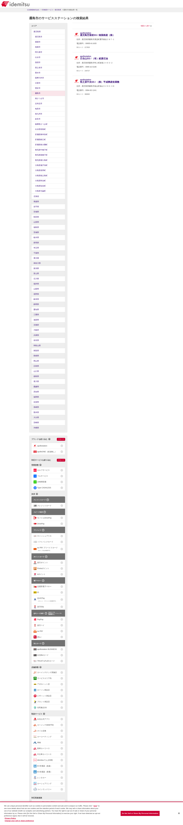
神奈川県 (37, 263)
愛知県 (36, 309)
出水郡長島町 (40, 129)
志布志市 (38, 103)
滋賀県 (36, 320)
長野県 (36, 294)
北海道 (36, 196)
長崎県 (36, 407)
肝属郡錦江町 (40, 139)
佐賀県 (36, 402)
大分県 (36, 417)
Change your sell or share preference (19, 821)
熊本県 (36, 412)
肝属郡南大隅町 (41, 145)
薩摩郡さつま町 (41, 124)
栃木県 (36, 237)
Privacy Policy (10, 818)
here (95, 806)
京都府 (36, 325)
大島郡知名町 (40, 186)
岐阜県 (36, 299)
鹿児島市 (38, 37)
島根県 (36, 356)
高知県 (36, 392)
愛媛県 (36, 387)
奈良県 (36, 340)
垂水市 (37, 73)
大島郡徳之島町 (41, 176)
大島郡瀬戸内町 (41, 165)
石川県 (36, 279)
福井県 (36, 284)
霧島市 (37, 93)
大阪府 (36, 330)
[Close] (179, 813)
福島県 (36, 227)
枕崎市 (37, 47)
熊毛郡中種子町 (41, 150)
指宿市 (37, 62)
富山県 (36, 273)
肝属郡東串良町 (41, 134)
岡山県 (36, 361)
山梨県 (36, 289)
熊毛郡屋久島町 (41, 160)
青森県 (36, 201)
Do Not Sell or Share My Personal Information (140, 813)
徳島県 (36, 376)
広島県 (36, 366)
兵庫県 (36, 335)
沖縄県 (36, 428)
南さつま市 (39, 98)
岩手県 (36, 207)
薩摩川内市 (39, 78)
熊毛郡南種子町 (41, 155)
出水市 (37, 57)
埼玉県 (36, 248)
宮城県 (36, 212)
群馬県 (36, 243)
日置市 (37, 83)
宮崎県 (36, 422)
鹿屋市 (37, 42)
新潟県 (36, 268)
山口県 (36, 371)
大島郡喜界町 (40, 170)
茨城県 (36, 232)
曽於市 (37, 88)
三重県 (36, 315)
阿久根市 (38, 52)
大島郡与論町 (40, 191)
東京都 (36, 258)
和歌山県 (37, 345)
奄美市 (37, 109)
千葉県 (36, 253)
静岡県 (36, 304)
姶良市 (37, 119)
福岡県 (36, 397)
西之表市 (38, 68)
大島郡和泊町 (40, 181)
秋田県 (36, 217)
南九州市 (38, 114)
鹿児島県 (37, 32)
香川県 (36, 381)
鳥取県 (36, 351)
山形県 (36, 222)
